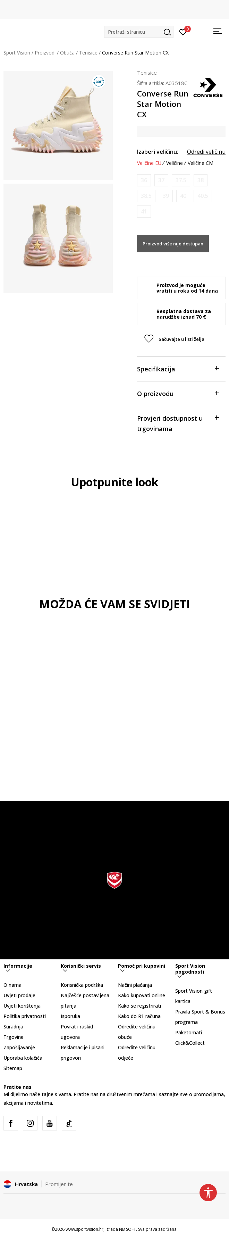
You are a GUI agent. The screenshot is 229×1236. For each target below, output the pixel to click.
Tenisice (88, 52)
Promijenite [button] (59, 1183)
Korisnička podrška (82, 985)
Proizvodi (45, 52)
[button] (138, 32)
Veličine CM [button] (200, 163)
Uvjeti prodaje (19, 995)
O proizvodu (178, 393)
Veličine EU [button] (149, 163)
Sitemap (12, 1068)
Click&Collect (190, 1043)
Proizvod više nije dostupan (173, 244)
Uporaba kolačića (22, 1057)
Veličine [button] (174, 163)
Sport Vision (16, 52)
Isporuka (70, 1016)
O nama (12, 985)
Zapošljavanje (19, 1047)
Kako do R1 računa (139, 1016)
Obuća (67, 52)
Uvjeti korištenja (22, 1005)
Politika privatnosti (24, 1016)
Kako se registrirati (139, 1005)
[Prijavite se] (183, 31)
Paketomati (188, 1032)
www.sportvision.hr (84, 1229)
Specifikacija (178, 368)
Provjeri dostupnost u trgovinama (178, 423)
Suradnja (13, 1026)
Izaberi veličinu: (157, 152)
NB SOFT (127, 1229)
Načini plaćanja (135, 985)
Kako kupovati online (141, 995)
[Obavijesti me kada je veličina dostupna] (144, 180)
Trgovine (13, 1037)
